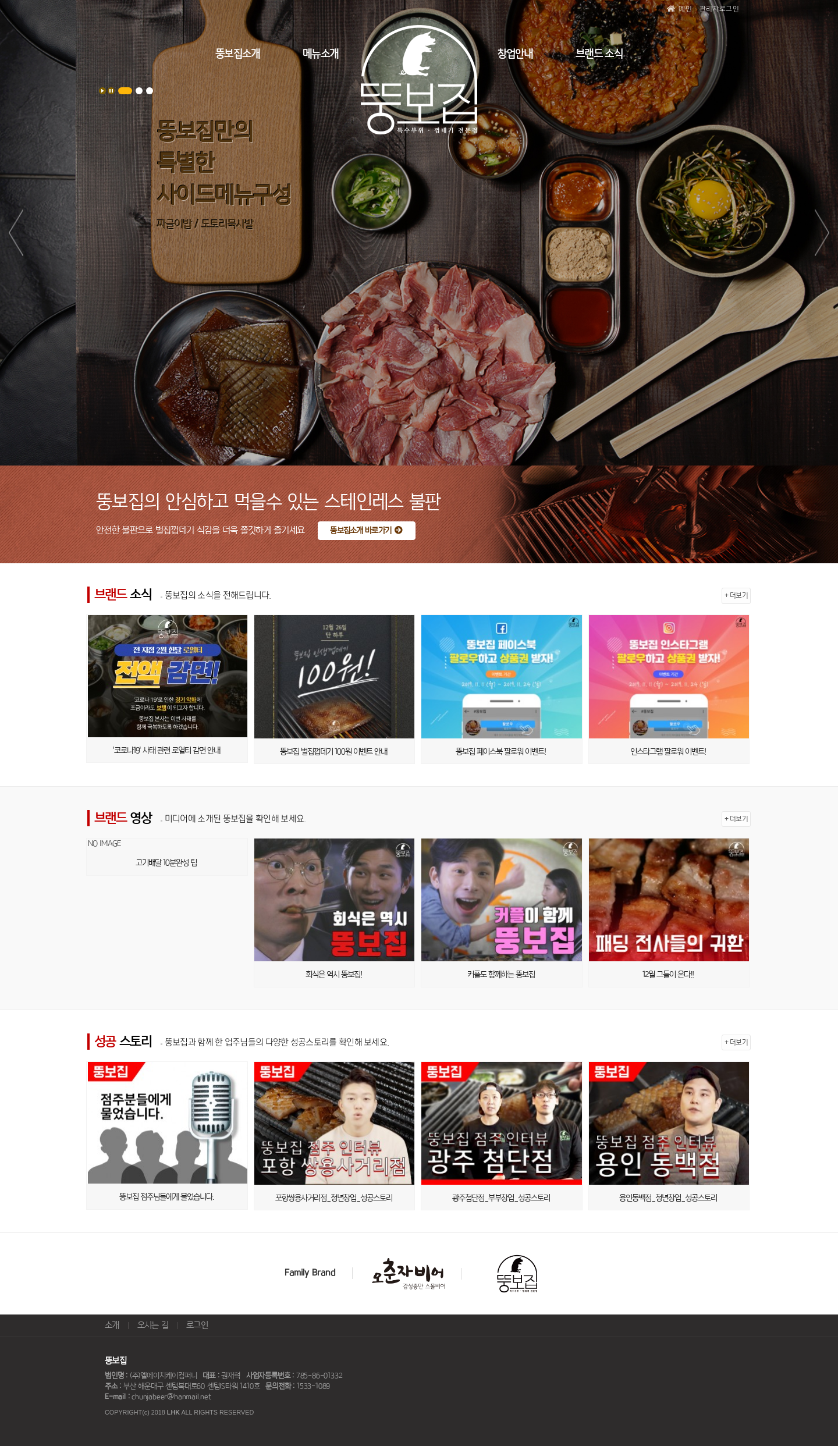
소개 (112, 1325)
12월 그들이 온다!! (668, 974)
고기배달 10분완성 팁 (166, 863)
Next (822, 232)
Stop (111, 90)
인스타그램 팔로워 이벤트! (668, 751)
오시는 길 (153, 1325)
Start (102, 90)
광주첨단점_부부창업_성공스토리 (501, 1198)
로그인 (197, 1325)
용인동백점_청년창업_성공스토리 (668, 1198)
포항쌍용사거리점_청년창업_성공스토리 (333, 1198)
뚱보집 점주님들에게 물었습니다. (166, 1197)
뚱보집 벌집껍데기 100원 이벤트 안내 (333, 751)
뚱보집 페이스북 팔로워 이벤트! (501, 751)
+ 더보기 (736, 595)
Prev (16, 232)
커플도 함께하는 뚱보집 (501, 974)
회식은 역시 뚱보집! (334, 974)
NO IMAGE (104, 843)
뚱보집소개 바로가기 (366, 530)
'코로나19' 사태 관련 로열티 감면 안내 (166, 750)
